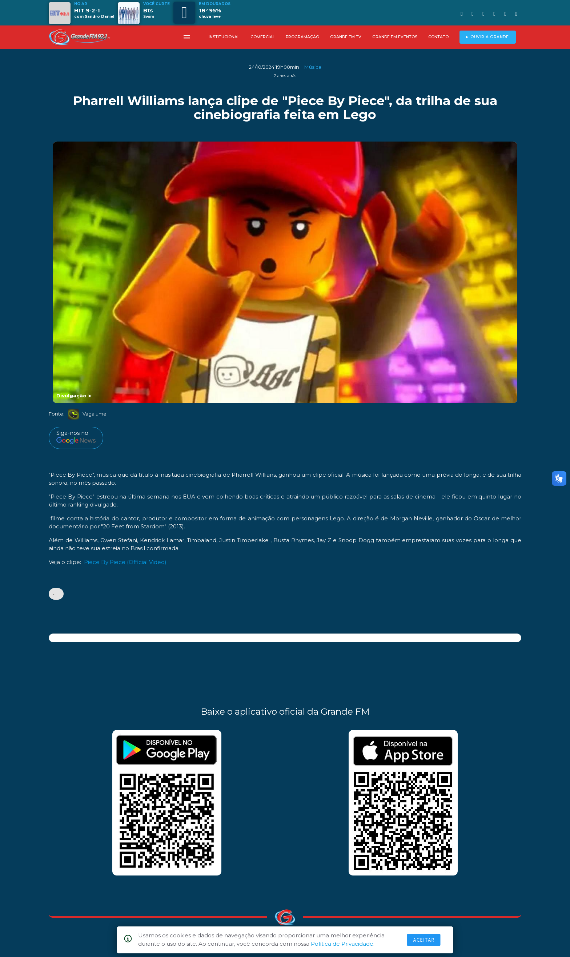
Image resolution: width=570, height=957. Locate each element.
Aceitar (424, 940)
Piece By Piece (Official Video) (125, 562)
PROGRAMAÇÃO (302, 37)
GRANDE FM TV (345, 37)
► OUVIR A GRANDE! (487, 37)
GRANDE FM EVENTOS (394, 37)
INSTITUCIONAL (224, 37)
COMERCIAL (262, 37)
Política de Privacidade (342, 943)
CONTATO (438, 37)
